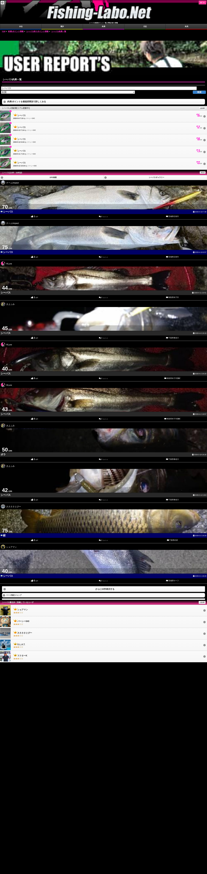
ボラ (3, 454)
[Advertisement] (103, 36)
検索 (199, 92)
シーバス (8, 211)
